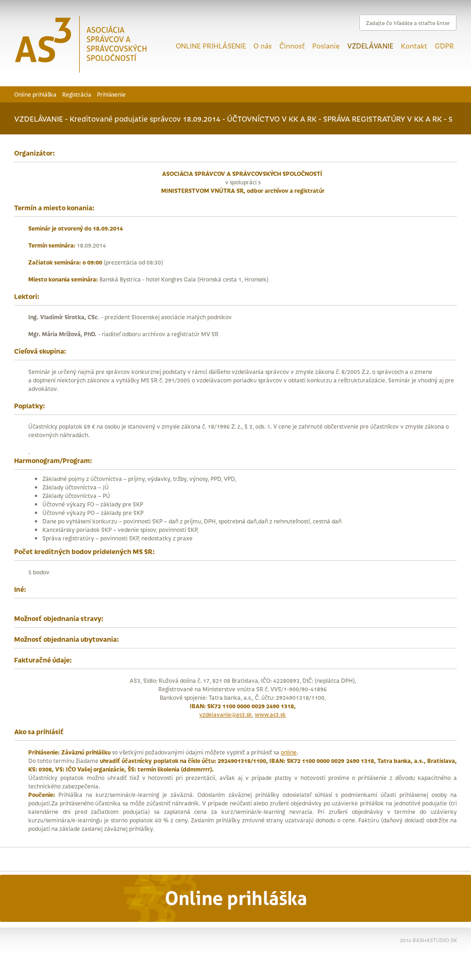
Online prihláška (35, 94)
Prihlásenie (111, 94)
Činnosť (292, 45)
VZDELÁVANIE (370, 45)
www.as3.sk (270, 714)
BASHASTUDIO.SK (435, 940)
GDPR (444, 45)
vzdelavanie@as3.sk (225, 714)
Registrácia (76, 94)
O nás (262, 45)
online (289, 752)
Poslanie (326, 45)
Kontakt (414, 45)
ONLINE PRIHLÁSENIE (211, 45)
